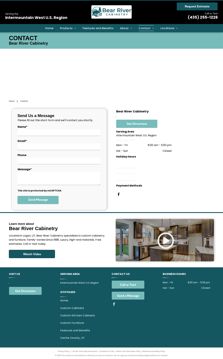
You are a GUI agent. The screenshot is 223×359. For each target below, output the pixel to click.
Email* (22, 141)
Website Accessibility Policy (153, 351)
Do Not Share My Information (85, 351)
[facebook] (118, 195)
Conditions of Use (106, 351)
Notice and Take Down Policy (128, 351)
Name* (22, 127)
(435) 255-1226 (203, 17)
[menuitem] (49, 28)
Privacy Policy (63, 351)
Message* (25, 169)
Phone (22, 155)
